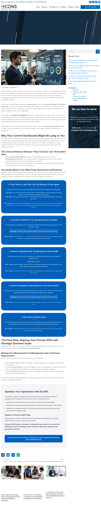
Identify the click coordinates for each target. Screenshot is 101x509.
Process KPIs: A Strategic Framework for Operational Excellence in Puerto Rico (33, 496)
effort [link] (24, 236)
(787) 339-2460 (41, 2)
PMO (74, 94)
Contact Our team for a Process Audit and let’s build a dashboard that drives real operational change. (33, 438)
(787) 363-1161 (31, 2)
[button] (3, 455)
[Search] (98, 52)
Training (75, 100)
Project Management (79, 98)
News (77, 7)
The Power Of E (54, 7)
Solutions (63, 7)
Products (71, 7)
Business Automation (80, 92)
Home (38, 7)
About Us (44, 7)
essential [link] (46, 126)
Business (14, 87)
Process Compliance (79, 96)
